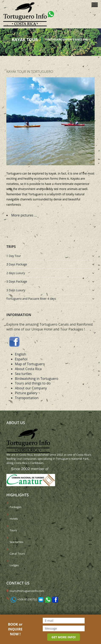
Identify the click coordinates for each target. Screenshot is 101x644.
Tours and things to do (33, 383)
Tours (13, 530)
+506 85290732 (27, 599)
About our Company (31, 388)
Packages (15, 507)
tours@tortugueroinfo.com (27, 591)
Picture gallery (26, 393)
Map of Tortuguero (30, 364)
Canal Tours (17, 553)
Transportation (26, 398)
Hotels (14, 518)
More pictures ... (24, 215)
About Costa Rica (28, 368)
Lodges (14, 565)
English (20, 354)
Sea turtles (23, 373)
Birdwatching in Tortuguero (36, 378)
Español (21, 359)
